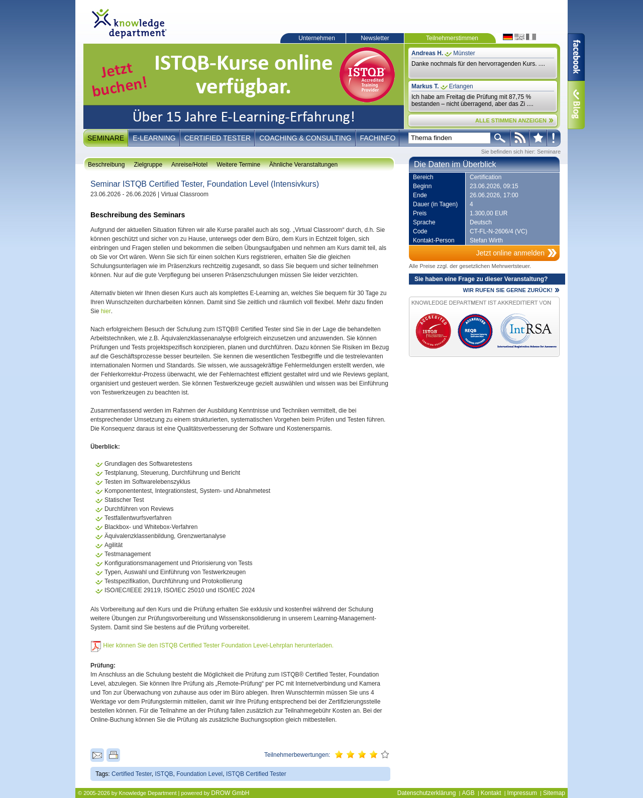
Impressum (522, 792)
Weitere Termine (238, 164)
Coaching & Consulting (305, 138)
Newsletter (375, 38)
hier (106, 311)
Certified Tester (217, 138)
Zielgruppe (148, 164)
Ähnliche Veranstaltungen (303, 164)
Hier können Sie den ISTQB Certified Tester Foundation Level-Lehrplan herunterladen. (218, 645)
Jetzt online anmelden (510, 253)
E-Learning (154, 138)
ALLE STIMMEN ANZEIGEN (511, 120)
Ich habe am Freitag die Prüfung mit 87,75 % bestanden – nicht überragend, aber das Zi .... (472, 100)
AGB (468, 792)
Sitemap (554, 792)
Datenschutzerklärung (426, 792)
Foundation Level (199, 773)
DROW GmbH (230, 792)
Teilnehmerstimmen (452, 38)
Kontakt (491, 792)
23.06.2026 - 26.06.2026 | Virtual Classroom (149, 194)
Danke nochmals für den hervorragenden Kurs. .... (478, 63)
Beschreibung (106, 164)
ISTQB (164, 773)
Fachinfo (378, 138)
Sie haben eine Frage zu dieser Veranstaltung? (481, 279)
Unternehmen (316, 38)
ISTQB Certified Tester (256, 773)
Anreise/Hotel (189, 164)
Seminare (105, 138)
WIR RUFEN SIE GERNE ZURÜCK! (508, 290)
